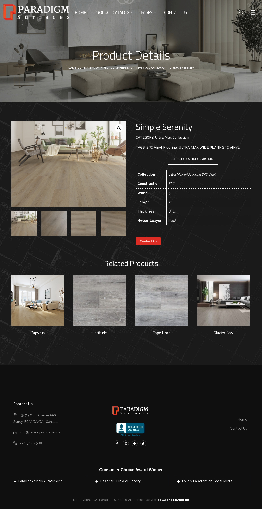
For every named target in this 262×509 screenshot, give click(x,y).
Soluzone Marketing (173, 500)
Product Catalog (111, 12)
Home (80, 12)
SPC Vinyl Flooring (161, 147)
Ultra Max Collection (151, 68)
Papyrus (37, 332)
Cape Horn (161, 332)
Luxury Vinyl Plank (96, 68)
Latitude (99, 332)
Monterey (122, 68)
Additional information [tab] (193, 158)
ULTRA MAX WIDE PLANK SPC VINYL (209, 147)
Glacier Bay (223, 332)
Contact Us (175, 12)
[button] (119, 128)
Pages (146, 12)
